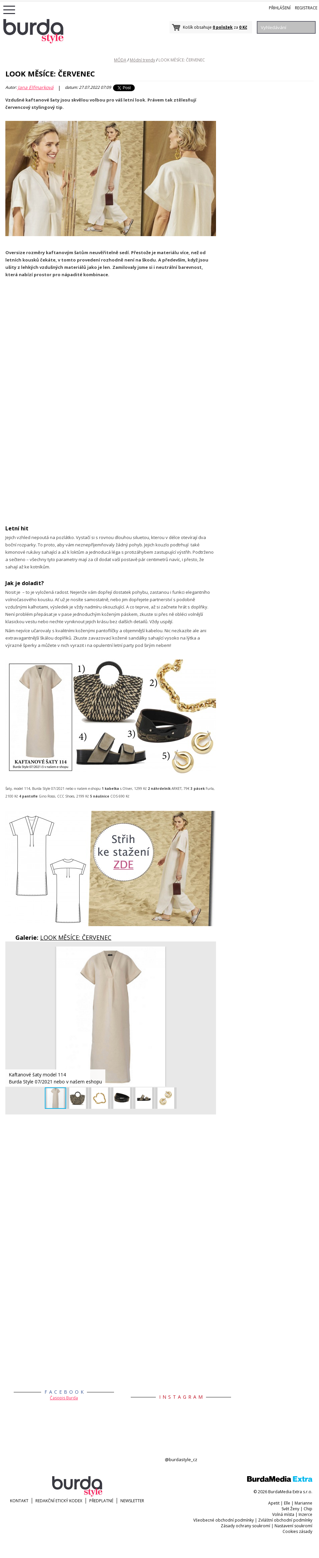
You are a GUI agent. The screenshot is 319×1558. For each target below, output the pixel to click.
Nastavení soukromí (293, 1526)
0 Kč (243, 27)
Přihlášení (280, 8)
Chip (308, 1509)
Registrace (306, 8)
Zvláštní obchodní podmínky (285, 1520)
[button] (210, 952)
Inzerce (305, 1514)
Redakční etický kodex (58, 1501)
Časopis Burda (64, 1398)
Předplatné (101, 1501)
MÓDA (120, 60)
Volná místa (283, 1514)
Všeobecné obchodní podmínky (223, 1520)
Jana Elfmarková (36, 87)
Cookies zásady (297, 1531)
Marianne (303, 1503)
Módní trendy (142, 60)
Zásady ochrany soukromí (245, 1526)
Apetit (274, 1503)
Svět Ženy (290, 1509)
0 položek (223, 27)
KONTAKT (19, 1501)
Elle (287, 1503)
